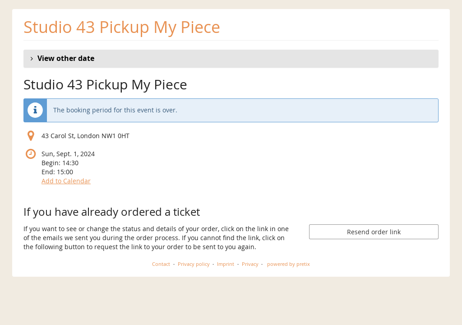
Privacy (250, 263)
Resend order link (374, 232)
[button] (231, 58)
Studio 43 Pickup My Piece (121, 27)
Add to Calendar (66, 180)
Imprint (225, 263)
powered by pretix (288, 263)
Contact (161, 263)
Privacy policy (194, 263)
